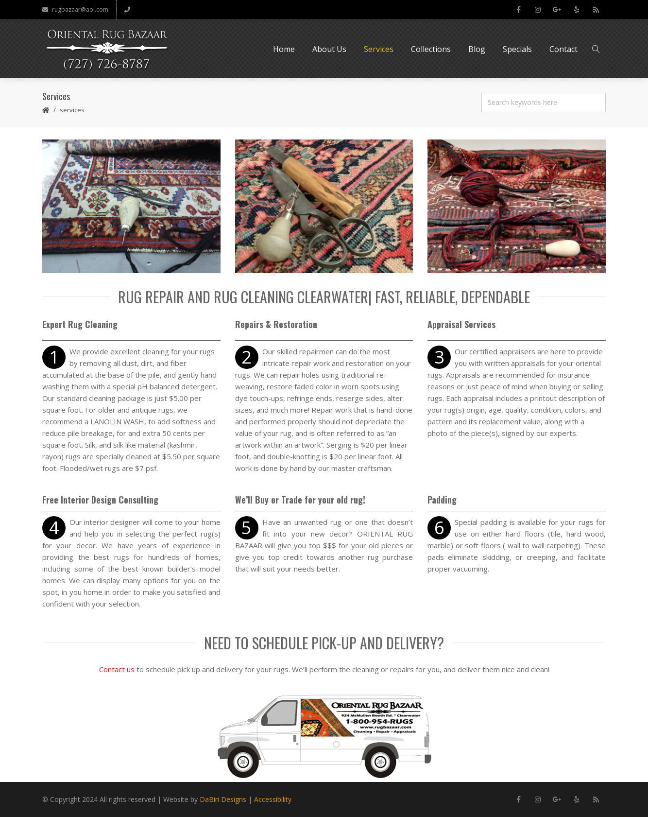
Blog (476, 49)
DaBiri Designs (223, 799)
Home (284, 49)
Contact (563, 49)
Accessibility (272, 799)
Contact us (117, 669)
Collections (431, 49)
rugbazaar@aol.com (75, 9)
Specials (517, 49)
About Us (329, 49)
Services (378, 49)
